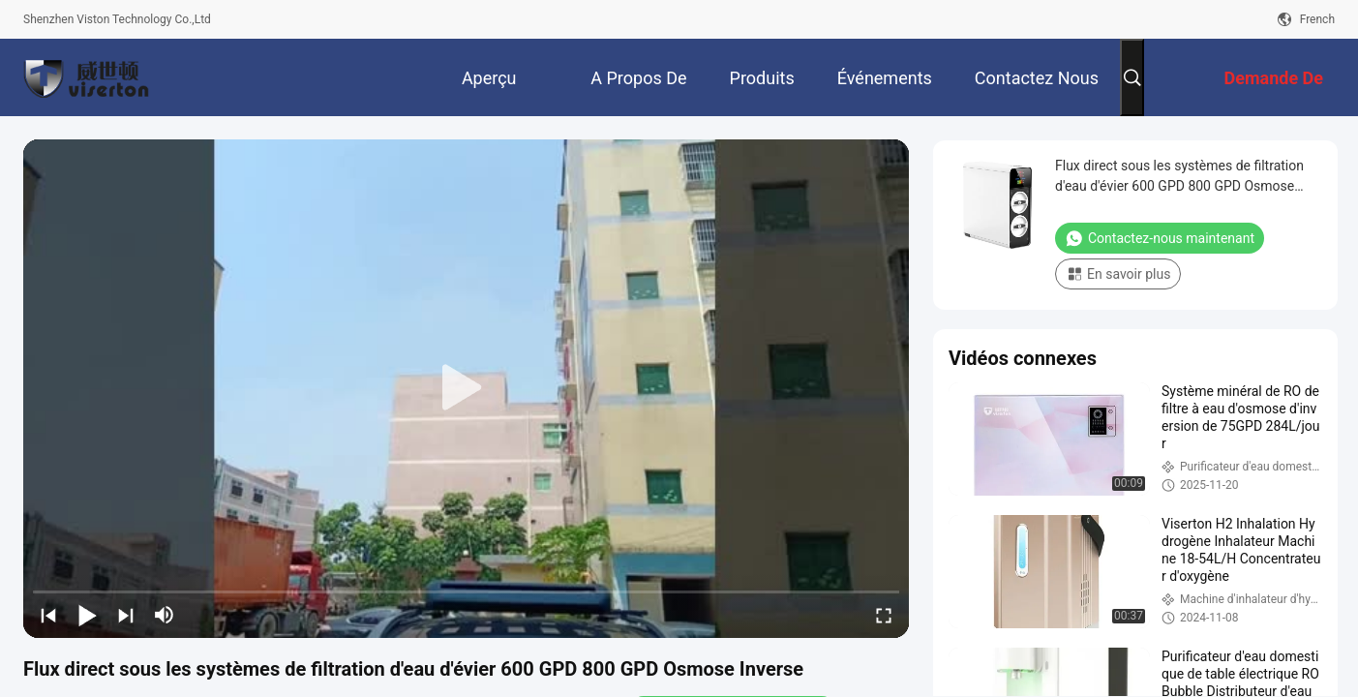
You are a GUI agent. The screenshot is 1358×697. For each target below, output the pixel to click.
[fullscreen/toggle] (883, 614)
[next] (125, 614)
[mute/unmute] (164, 614)
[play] (466, 388)
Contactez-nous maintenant (1159, 238)
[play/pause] (87, 614)
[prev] (48, 614)
